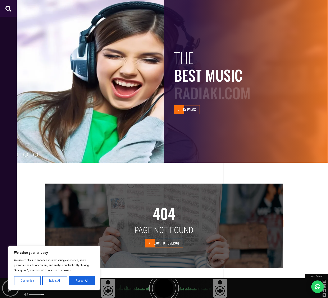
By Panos (185, 109)
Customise (27, 280)
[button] (317, 286)
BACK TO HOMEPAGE (162, 243)
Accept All (82, 280)
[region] (54, 268)
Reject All (54, 280)
